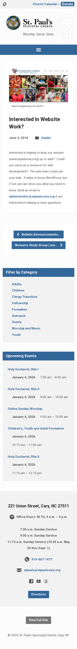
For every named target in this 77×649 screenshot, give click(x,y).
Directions (38, 594)
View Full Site (38, 620)
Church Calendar (45, 4)
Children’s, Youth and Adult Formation (36, 428)
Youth (16, 335)
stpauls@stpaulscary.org (42, 570)
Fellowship (20, 303)
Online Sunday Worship (25, 409)
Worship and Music (26, 328)
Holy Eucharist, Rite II (23, 389)
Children (18, 290)
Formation (19, 309)
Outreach (18, 316)
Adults (46, 138)
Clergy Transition (24, 297)
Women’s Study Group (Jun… (39, 245)
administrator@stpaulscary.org (32, 196)
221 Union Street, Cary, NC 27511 (38, 506)
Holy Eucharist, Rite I (23, 369)
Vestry (17, 322)
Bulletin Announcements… (38, 234)
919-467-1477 (41, 559)
